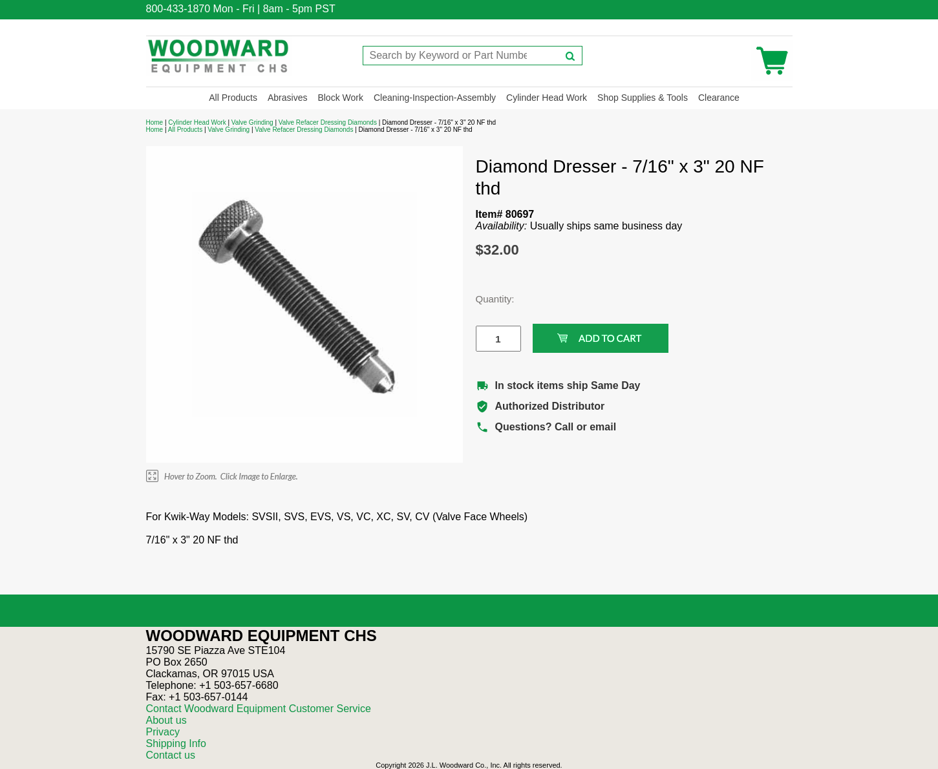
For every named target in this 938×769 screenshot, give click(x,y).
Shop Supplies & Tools (642, 97)
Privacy (163, 731)
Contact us (170, 755)
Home (155, 122)
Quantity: (489, 298)
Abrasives (287, 97)
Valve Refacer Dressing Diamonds (328, 122)
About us (166, 720)
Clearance (719, 97)
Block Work (340, 97)
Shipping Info (176, 743)
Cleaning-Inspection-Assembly (435, 97)
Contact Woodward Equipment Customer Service (258, 708)
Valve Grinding (252, 122)
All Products (233, 97)
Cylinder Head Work (546, 97)
